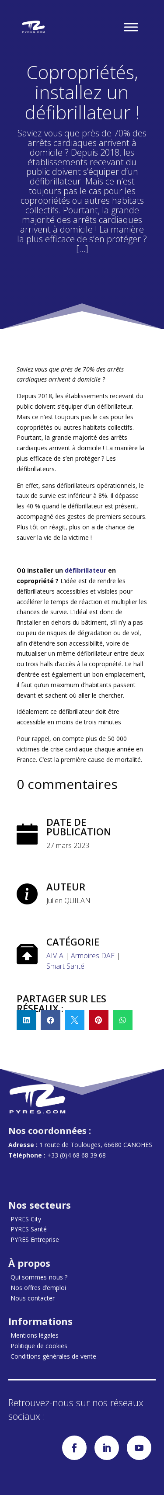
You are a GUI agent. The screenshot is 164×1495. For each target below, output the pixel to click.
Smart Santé (65, 966)
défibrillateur (85, 570)
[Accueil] (33, 26)
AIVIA (54, 955)
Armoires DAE (93, 955)
